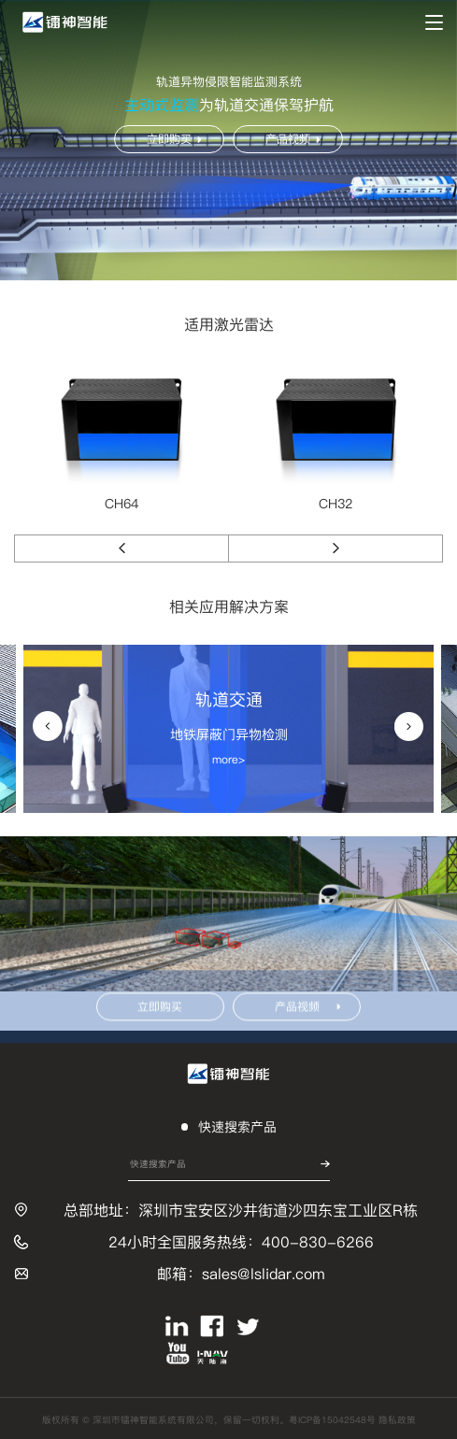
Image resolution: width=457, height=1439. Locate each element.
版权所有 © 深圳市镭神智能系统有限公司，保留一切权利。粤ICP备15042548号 (210, 1420)
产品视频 (292, 139)
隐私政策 (397, 1420)
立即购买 (174, 139)
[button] (121, 548)
